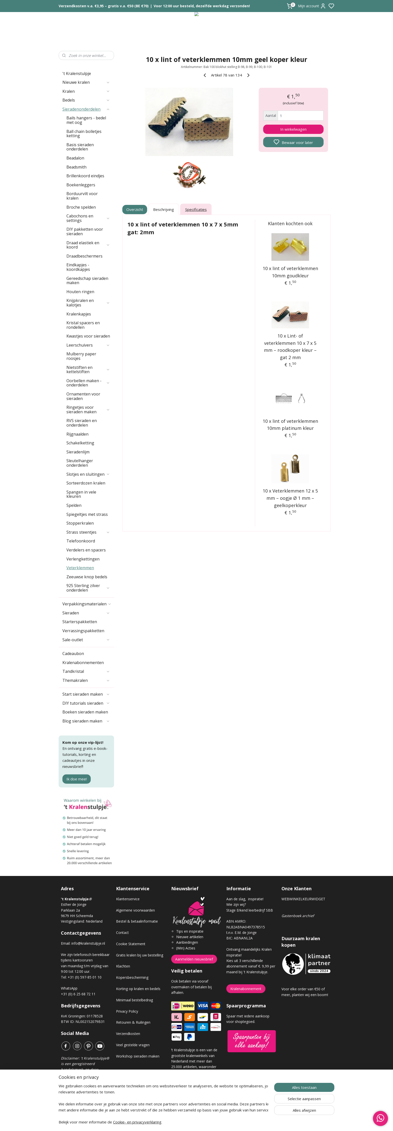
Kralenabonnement (245, 988)
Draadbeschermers (84, 256)
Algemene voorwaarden (135, 910)
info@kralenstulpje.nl (88, 943)
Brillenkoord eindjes (85, 176)
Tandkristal (86, 671)
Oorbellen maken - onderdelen (88, 383)
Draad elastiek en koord (88, 245)
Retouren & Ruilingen (133, 1022)
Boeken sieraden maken (85, 712)
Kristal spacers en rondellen (83, 325)
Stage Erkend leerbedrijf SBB (249, 910)
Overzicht (135, 209)
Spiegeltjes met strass (87, 514)
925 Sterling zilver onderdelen (88, 588)
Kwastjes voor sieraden (88, 336)
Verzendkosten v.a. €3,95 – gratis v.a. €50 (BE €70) (104, 6)
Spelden (73, 505)
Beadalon (75, 158)
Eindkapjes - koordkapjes (78, 267)
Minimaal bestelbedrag (134, 1000)
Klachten (123, 966)
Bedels (86, 100)
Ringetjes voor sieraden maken (88, 410)
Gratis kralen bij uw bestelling (139, 955)
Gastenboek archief (297, 915)
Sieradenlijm (77, 452)
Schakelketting (80, 443)
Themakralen (86, 680)
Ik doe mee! (76, 778)
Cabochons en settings (88, 218)
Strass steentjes (88, 532)
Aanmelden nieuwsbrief (194, 959)
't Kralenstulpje (76, 73)
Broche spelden (81, 207)
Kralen (86, 91)
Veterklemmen (80, 568)
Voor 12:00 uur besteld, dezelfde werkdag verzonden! (202, 6)
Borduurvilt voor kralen (82, 196)
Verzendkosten (128, 1033)
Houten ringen (80, 291)
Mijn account (312, 6)
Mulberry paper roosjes (81, 356)
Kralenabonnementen (83, 662)
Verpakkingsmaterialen (87, 604)
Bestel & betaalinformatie (137, 921)
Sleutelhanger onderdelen (79, 463)
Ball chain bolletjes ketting (84, 134)
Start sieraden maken (86, 694)
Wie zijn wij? (236, 904)
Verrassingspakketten (83, 630)
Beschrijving (163, 209)
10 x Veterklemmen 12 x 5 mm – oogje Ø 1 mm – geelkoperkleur (290, 498)
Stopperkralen (80, 523)
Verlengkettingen (83, 559)
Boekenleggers (80, 185)
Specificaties (196, 209)
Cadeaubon (73, 653)
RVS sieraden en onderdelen (81, 423)
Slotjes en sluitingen (88, 474)
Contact (122, 932)
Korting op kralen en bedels (138, 988)
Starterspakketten (79, 621)
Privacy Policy (127, 1011)
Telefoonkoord (80, 541)
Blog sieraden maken (86, 721)
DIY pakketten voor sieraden (84, 231)
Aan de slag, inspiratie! (244, 899)
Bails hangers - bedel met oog (86, 120)
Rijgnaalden (77, 434)
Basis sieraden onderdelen (80, 147)
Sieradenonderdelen (86, 109)
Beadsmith (76, 167)
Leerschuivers (88, 345)
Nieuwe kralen (86, 82)
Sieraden (86, 613)
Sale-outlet (86, 639)
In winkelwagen (293, 129)
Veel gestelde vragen (133, 1044)
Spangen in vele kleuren (81, 494)
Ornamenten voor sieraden (83, 396)
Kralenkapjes (78, 314)
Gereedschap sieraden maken (87, 281)
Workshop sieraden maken (137, 1056)
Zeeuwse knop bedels (86, 577)
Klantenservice (128, 899)
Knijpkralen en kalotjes (88, 303)
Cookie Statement (130, 943)
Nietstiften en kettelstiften (88, 370)
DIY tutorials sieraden (86, 703)
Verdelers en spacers (86, 550)
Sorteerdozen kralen (85, 483)
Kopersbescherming (132, 977)
